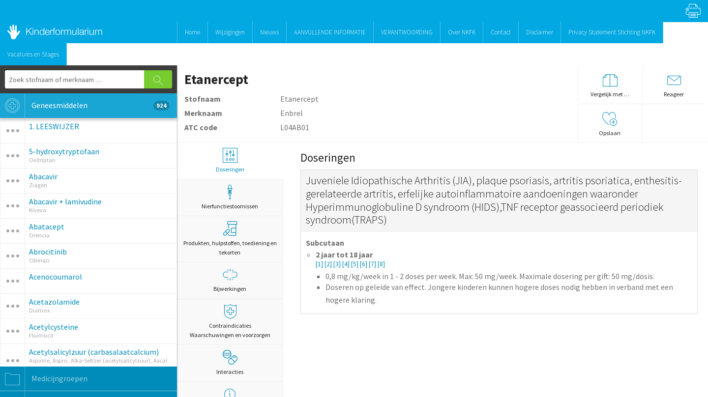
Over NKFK (461, 32)
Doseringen (230, 160)
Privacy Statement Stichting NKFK (611, 32)
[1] (320, 264)
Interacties (229, 362)
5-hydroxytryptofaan (64, 151)
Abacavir (43, 176)
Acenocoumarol (55, 277)
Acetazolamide (54, 302)
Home (192, 32)
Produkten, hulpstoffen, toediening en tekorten (230, 238)
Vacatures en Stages (33, 54)
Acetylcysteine (53, 327)
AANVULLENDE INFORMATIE (330, 32)
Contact (501, 32)
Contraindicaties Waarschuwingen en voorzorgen (230, 321)
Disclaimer (539, 32)
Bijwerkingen (230, 279)
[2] (328, 264)
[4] (346, 264)
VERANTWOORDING (407, 32)
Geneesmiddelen (85, 105)
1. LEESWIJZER (54, 126)
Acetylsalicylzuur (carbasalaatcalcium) (94, 352)
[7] (373, 264)
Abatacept (46, 226)
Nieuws (269, 32)
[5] (355, 264)
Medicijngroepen (44, 379)
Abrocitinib (48, 251)
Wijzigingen (230, 32)
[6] (364, 264)
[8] (381, 264)
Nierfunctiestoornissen (230, 197)
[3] (337, 264)
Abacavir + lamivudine (65, 201)
